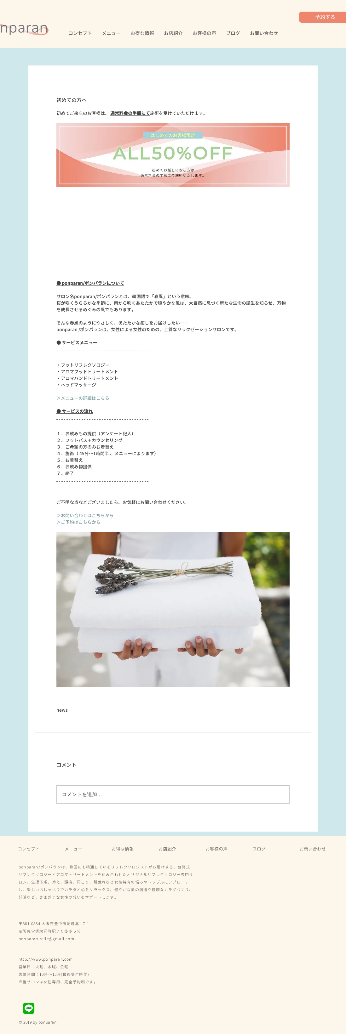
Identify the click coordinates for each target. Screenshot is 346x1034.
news (62, 710)
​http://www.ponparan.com (46, 959)
